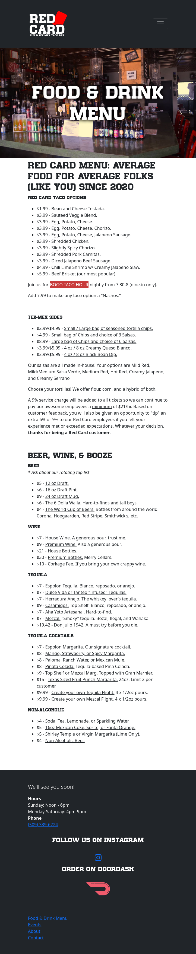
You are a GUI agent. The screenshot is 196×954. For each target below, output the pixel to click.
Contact (36, 938)
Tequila (37, 574)
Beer (34, 465)
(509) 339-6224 (43, 825)
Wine (34, 526)
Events (34, 925)
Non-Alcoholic (46, 710)
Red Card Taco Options (57, 197)
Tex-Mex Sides (45, 317)
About (34, 931)
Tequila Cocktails (51, 635)
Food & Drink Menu (48, 918)
